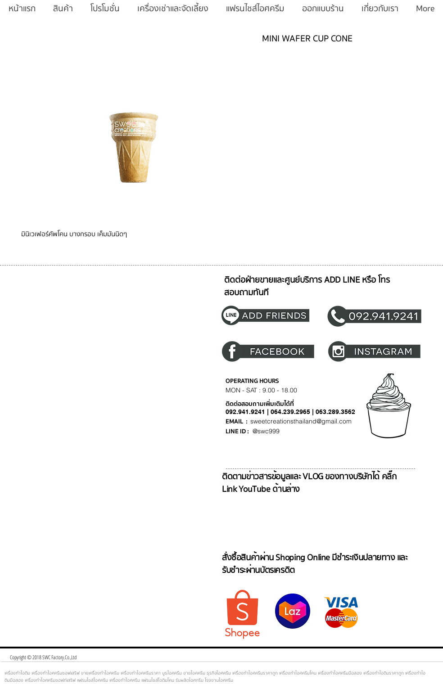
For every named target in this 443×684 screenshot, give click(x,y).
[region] (271, 315)
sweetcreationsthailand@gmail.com (301, 421)
